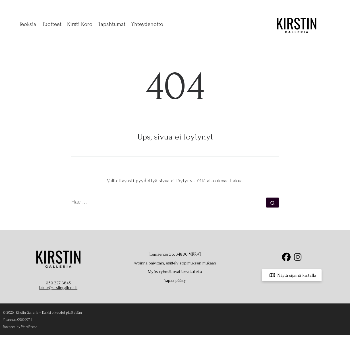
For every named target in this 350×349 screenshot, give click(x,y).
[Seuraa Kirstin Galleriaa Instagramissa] (297, 258)
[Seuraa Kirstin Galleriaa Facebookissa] (286, 258)
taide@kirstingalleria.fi (58, 287)
